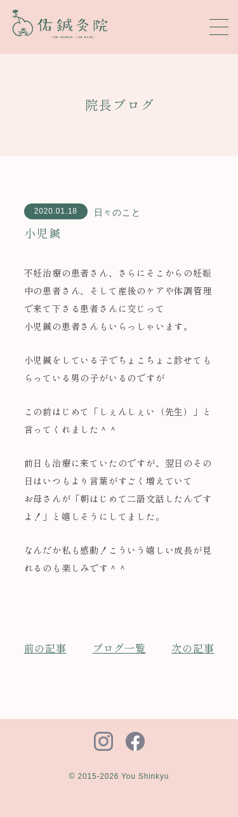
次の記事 (192, 648)
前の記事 (45, 648)
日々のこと (117, 212)
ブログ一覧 (119, 648)
